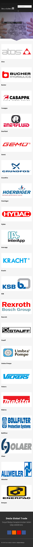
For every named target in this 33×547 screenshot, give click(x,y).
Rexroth (4, 317)
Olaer (3, 456)
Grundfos (4, 178)
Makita (3, 410)
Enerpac (4, 503)
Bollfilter (4, 433)
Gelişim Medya (20, 542)
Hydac (3, 224)
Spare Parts (10, 22)
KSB (2, 294)
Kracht (3, 271)
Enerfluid (4, 131)
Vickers (3, 387)
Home (3, 22)
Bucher (3, 85)
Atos (3, 62)
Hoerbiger (5, 201)
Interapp (4, 247)
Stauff (3, 340)
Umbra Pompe (6, 363)
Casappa (4, 108)
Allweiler (4, 479)
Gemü (3, 155)
